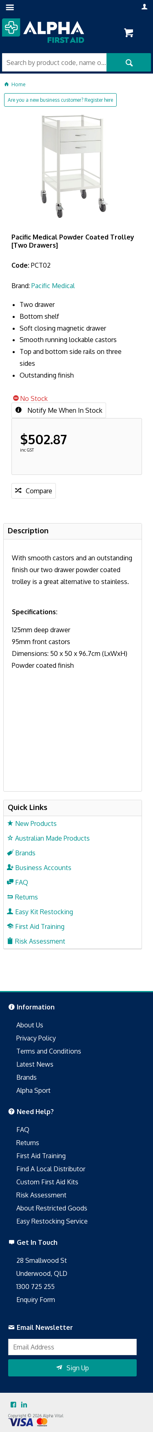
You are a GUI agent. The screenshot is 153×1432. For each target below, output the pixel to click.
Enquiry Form (35, 1300)
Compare (39, 491)
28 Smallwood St (41, 1260)
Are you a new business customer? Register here (60, 100)
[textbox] (54, 62)
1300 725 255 (35, 1286)
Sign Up (78, 1368)
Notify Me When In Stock (64, 410)
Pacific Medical (53, 286)
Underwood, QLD (41, 1273)
